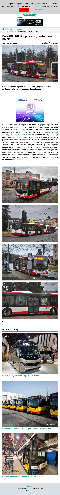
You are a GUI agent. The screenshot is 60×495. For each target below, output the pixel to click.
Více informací (36, 10)
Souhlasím (24, 10)
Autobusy (19, 29)
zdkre (45, 43)
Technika (10, 29)
